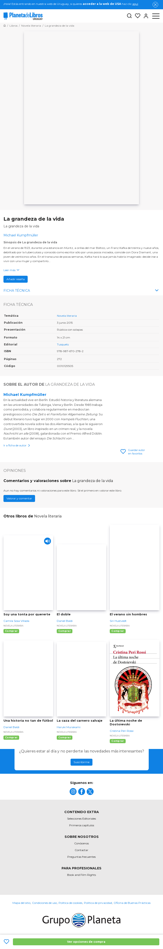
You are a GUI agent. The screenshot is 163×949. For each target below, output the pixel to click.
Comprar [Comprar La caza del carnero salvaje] (64, 737)
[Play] (47, 541)
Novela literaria (67, 315)
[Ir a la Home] (4, 25)
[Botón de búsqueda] (129, 16)
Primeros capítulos (81, 825)
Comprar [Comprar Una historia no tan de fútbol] (11, 737)
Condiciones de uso (44, 903)
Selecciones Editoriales (81, 818)
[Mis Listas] (136, 16)
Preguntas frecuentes (81, 856)
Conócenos (81, 843)
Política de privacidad (98, 903)
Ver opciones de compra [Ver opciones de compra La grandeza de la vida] (86, 941)
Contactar (81, 850)
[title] (73, 791)
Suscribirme (81, 762)
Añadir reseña (15, 279)
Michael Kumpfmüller (24, 394)
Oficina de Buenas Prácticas (132, 903)
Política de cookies (70, 903)
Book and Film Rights (81, 875)
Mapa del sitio (21, 903)
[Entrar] (144, 16)
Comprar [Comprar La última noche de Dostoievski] (117, 740)
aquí (135, 4)
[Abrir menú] (156, 16)
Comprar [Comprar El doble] (64, 631)
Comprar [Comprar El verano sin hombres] (117, 631)
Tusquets (63, 344)
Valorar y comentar (19, 498)
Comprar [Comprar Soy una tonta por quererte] (11, 631)
